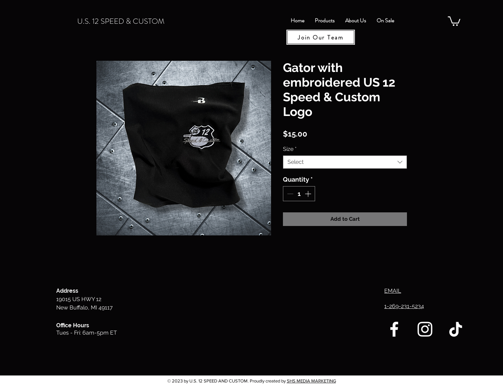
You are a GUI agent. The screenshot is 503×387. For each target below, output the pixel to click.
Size (290, 149)
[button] (454, 20)
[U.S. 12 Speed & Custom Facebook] (394, 329)
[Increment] (308, 194)
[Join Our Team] (320, 37)
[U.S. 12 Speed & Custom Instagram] (425, 329)
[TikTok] (456, 329)
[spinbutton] (299, 194)
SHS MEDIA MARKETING (311, 381)
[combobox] (345, 162)
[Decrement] (289, 194)
